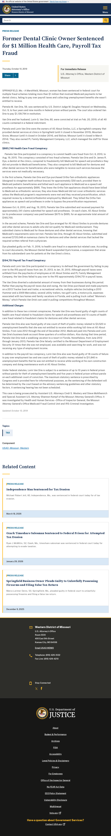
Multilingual (55, 806)
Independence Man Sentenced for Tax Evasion (38, 489)
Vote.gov (55, 813)
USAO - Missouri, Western (15, 448)
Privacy (55, 767)
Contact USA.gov (55, 824)
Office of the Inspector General (55, 780)
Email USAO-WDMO (44, 648)
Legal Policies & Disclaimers (55, 761)
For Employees (56, 774)
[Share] (10, 75)
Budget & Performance (55, 734)
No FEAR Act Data (55, 787)
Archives (55, 741)
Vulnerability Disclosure (55, 800)
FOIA (55, 747)
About (55, 728)
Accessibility (55, 754)
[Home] (18, 13)
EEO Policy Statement (55, 793)
